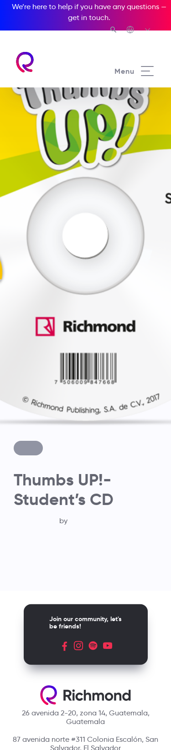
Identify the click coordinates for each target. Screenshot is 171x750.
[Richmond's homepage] (50, 62)
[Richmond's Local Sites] (138, 31)
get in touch (88, 17)
